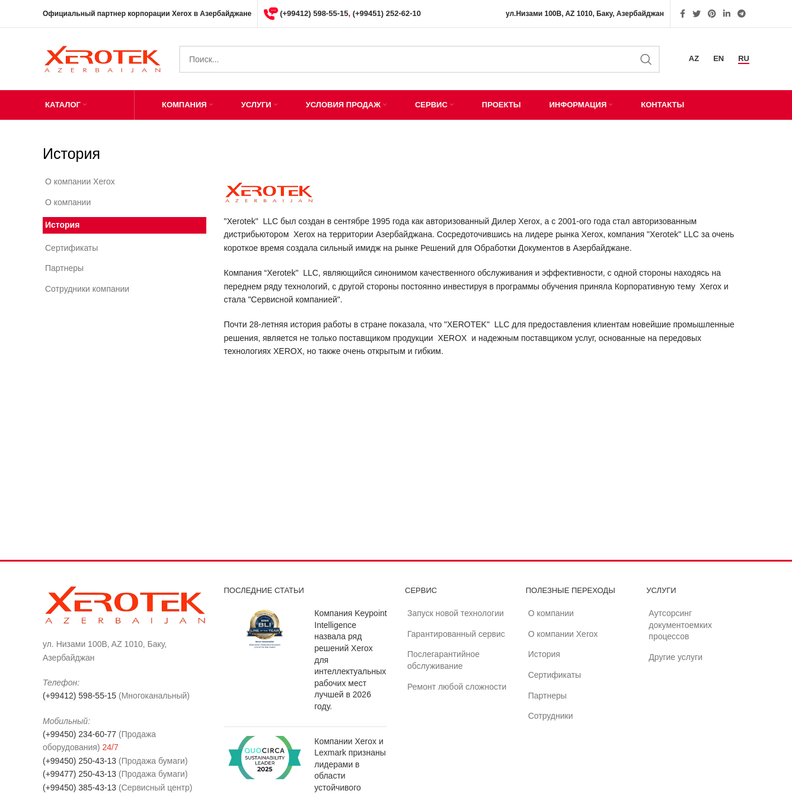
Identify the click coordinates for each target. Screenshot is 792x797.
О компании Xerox (80, 181)
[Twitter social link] (696, 13)
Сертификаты (71, 248)
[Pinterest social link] (712, 13)
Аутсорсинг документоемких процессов (680, 624)
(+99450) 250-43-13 (79, 761)
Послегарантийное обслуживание (443, 660)
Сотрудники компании (87, 289)
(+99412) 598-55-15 (314, 13)
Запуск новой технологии (455, 613)
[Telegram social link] (741, 13)
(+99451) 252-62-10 (387, 13)
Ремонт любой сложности (456, 686)
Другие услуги (675, 657)
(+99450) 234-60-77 (79, 734)
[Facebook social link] (682, 13)
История (62, 224)
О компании (68, 202)
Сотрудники (550, 716)
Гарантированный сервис (456, 634)
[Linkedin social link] (727, 13)
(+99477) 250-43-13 (79, 774)
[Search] (419, 59)
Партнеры (64, 268)
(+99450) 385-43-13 (79, 787)
